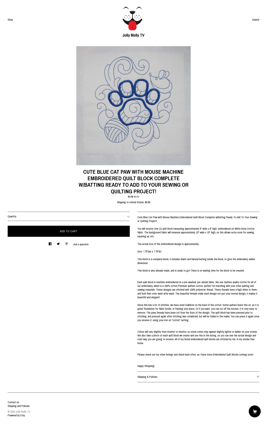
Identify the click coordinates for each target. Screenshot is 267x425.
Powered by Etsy (16, 415)
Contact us (13, 402)
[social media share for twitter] (58, 243)
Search (255, 19)
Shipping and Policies (19, 406)
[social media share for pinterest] (66, 243)
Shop (10, 19)
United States (136, 202)
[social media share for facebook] (50, 243)
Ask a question (81, 244)
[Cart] (255, 411)
